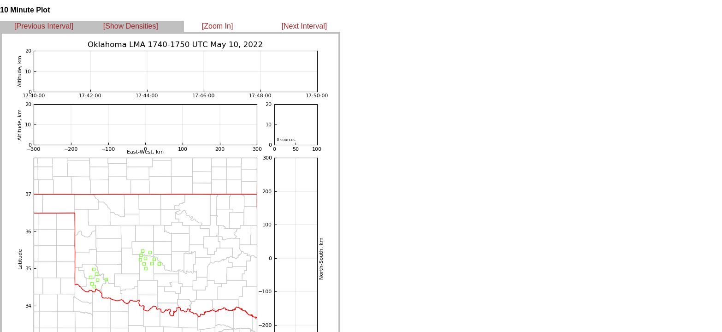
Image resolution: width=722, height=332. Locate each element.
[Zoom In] (217, 26)
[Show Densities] (130, 26)
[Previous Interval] (43, 26)
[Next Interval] (304, 26)
